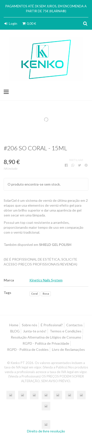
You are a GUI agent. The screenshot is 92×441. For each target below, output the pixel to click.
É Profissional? (52, 325)
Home (13, 325)
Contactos (74, 325)
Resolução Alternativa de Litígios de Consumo (46, 337)
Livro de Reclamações (68, 349)
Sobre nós (29, 325)
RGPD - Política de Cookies (28, 349)
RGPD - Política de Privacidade (46, 343)
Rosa (46, 293)
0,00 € (29, 23)
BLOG (15, 331)
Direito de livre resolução (46, 431)
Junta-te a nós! (34, 331)
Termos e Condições (65, 331)
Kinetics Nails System (46, 280)
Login (10, 23)
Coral (34, 293)
